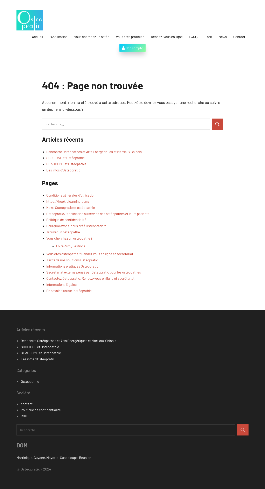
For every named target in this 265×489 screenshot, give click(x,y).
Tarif (208, 37)
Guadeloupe (69, 457)
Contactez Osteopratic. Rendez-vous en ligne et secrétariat (90, 278)
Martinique (24, 457)
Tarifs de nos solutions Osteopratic (72, 260)
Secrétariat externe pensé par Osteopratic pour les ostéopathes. (94, 272)
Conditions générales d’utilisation (70, 195)
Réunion (85, 457)
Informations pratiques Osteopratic (72, 266)
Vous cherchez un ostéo (91, 37)
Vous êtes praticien (130, 37)
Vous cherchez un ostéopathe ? (69, 238)
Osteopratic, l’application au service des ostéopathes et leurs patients (97, 214)
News (223, 37)
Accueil (37, 37)
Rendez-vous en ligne (167, 37)
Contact (239, 37)
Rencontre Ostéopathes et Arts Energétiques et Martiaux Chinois (94, 152)
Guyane (39, 457)
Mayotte (52, 457)
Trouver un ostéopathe (63, 232)
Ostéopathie (30, 381)
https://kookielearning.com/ (68, 201)
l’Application (59, 37)
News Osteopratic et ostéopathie (70, 207)
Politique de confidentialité (66, 220)
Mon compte (132, 48)
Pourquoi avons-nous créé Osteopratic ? (76, 226)
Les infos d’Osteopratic (63, 170)
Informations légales (61, 284)
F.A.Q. (193, 37)
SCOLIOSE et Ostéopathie (65, 158)
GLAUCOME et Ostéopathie (66, 164)
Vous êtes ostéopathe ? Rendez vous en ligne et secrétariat (89, 254)
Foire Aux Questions (70, 246)
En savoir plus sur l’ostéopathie (69, 291)
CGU (24, 416)
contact (27, 404)
